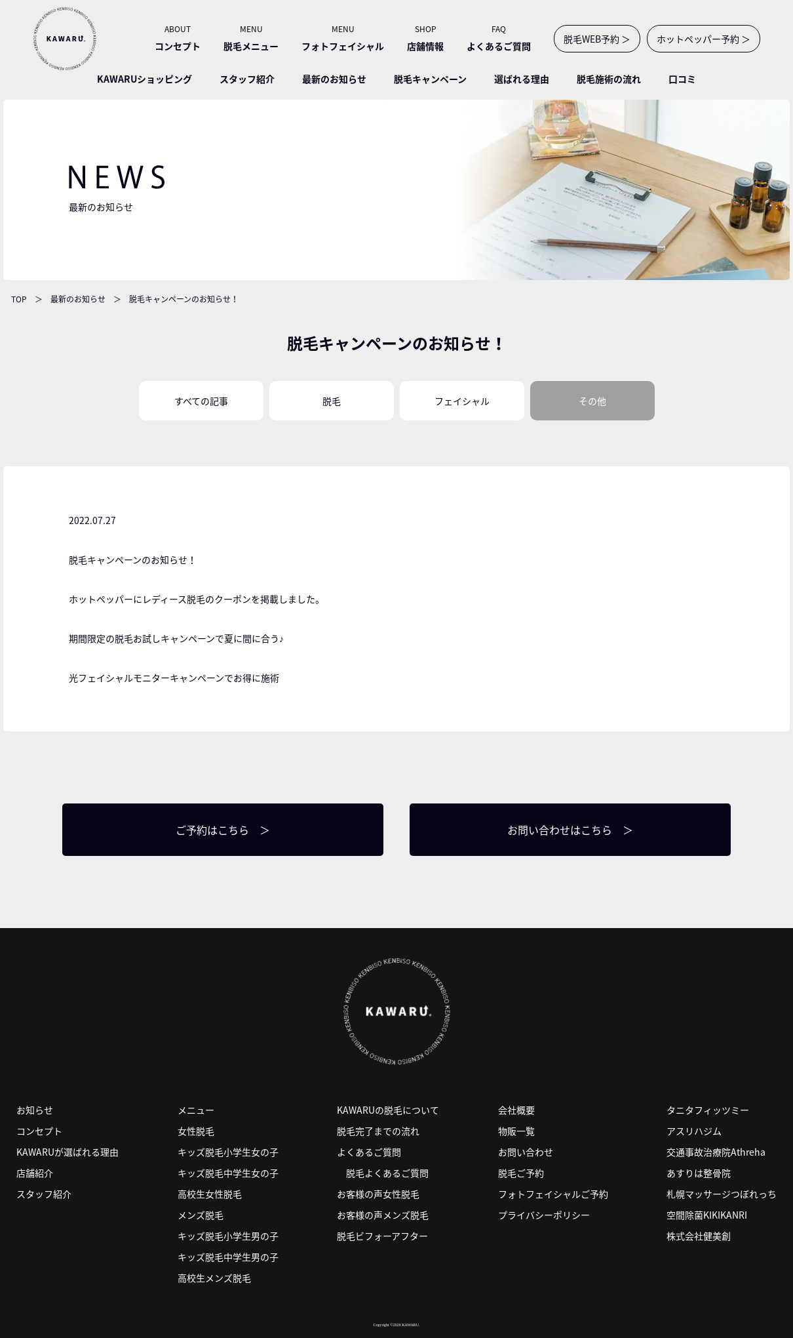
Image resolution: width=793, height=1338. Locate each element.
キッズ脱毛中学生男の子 (228, 1256)
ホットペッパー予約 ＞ (703, 38)
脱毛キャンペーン (430, 78)
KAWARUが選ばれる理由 (67, 1151)
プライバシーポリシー (544, 1214)
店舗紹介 (34, 1172)
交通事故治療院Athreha (716, 1151)
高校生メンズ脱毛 (214, 1277)
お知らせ (34, 1109)
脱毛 (331, 400)
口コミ (682, 78)
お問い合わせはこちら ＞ (570, 830)
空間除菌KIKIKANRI (707, 1214)
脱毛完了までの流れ (378, 1130)
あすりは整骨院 (699, 1172)
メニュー (196, 1109)
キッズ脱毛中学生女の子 (228, 1172)
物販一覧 (516, 1130)
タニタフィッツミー (708, 1109)
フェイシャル (462, 400)
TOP (19, 299)
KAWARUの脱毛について (388, 1109)
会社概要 (516, 1109)
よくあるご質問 (369, 1151)
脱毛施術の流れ (609, 78)
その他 (592, 400)
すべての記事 (201, 400)
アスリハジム (694, 1130)
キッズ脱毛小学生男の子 (228, 1235)
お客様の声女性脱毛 (378, 1193)
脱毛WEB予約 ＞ (597, 38)
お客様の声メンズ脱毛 (383, 1214)
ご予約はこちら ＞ (223, 830)
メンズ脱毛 (200, 1214)
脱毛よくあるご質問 (387, 1172)
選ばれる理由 (521, 78)
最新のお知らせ (334, 78)
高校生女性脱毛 (210, 1193)
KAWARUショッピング (144, 78)
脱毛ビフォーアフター (382, 1235)
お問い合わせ (525, 1151)
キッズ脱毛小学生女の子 (228, 1151)
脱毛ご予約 (521, 1172)
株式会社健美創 (699, 1235)
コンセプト (39, 1130)
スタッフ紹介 (247, 78)
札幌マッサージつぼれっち (722, 1193)
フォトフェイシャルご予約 (553, 1193)
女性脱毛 (196, 1130)
